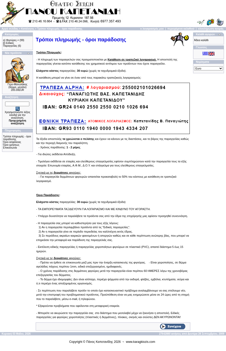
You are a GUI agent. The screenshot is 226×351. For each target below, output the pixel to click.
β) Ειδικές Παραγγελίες (10, 44)
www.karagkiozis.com (140, 342)
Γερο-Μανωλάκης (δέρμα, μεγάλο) (17, 86)
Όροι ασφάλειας (12, 142)
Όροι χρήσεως (11, 144)
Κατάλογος (27, 28)
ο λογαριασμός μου (152, 28)
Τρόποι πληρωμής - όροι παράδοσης (59, 28)
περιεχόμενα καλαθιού (180, 28)
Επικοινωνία (10, 147)
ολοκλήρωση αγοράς (211, 28)
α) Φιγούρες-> (11, 40)
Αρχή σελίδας (10, 28)
